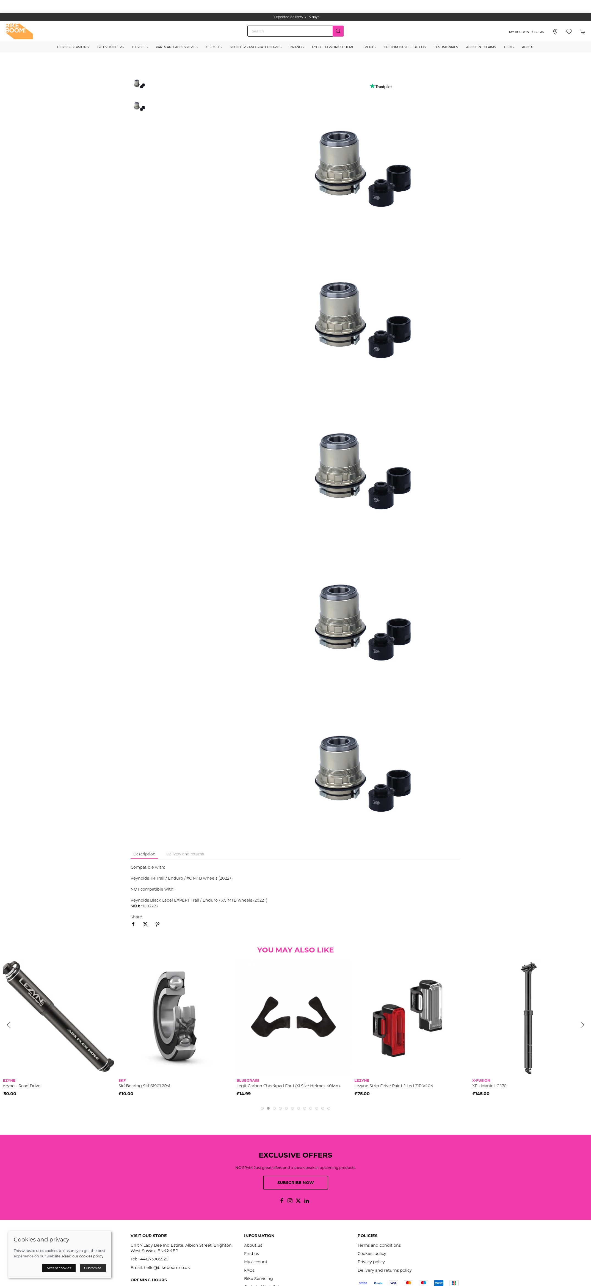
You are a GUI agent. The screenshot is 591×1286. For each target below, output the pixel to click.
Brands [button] (297, 47)
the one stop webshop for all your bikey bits (295, 17)
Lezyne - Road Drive (23, 1085)
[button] (569, 32)
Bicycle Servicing (73, 47)
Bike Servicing (258, 1278)
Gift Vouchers (110, 47)
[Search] (295, 31)
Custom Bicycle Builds (405, 47)
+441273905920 (153, 1259)
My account (255, 1261)
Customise (92, 1268)
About (528, 47)
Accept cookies (58, 1268)
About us (253, 1245)
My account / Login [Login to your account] (526, 32)
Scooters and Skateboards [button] (255, 47)
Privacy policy (371, 1261)
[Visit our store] (555, 32)
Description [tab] (144, 854)
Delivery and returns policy (385, 1270)
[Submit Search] (338, 31)
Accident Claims (481, 47)
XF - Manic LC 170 (491, 1085)
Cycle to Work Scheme (333, 47)
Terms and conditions (379, 1245)
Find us (251, 1253)
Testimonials (446, 47)
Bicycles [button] (140, 47)
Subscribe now (295, 1182)
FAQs (249, 1270)
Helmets (214, 47)
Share (136, 917)
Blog (509, 47)
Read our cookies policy (82, 1256)
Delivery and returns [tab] (185, 854)
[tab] (262, 1108)
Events (369, 47)
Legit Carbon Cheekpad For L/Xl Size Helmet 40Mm (290, 1085)
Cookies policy (372, 1253)
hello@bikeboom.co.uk (167, 1267)
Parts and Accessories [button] (177, 47)
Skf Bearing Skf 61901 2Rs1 (146, 1085)
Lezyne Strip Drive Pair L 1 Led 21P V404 (396, 1085)
